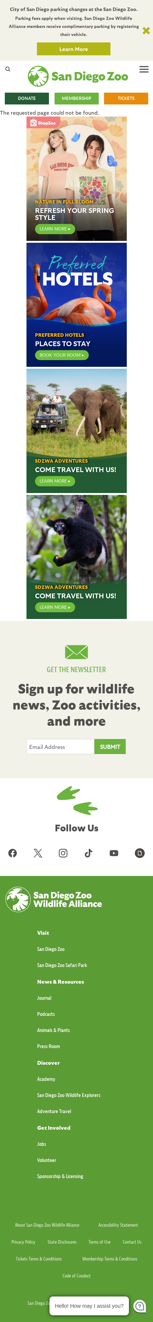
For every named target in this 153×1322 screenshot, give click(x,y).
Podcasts (46, 1014)
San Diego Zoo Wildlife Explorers (68, 1095)
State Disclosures (62, 1242)
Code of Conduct (77, 1276)
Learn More (73, 49)
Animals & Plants (53, 1030)
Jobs (41, 1144)
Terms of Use (99, 1242)
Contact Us (132, 1242)
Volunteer (46, 1160)
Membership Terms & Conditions (109, 1259)
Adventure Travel (54, 1111)
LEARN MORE (53, 229)
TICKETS (126, 98)
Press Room (48, 1046)
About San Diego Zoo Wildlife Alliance (47, 1225)
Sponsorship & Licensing (60, 1176)
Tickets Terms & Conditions (39, 1259)
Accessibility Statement (118, 1225)
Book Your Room (60, 355)
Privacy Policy (23, 1242)
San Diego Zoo (50, 949)
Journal (44, 998)
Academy (46, 1079)
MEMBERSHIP (76, 98)
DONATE (27, 98)
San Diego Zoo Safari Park (62, 965)
